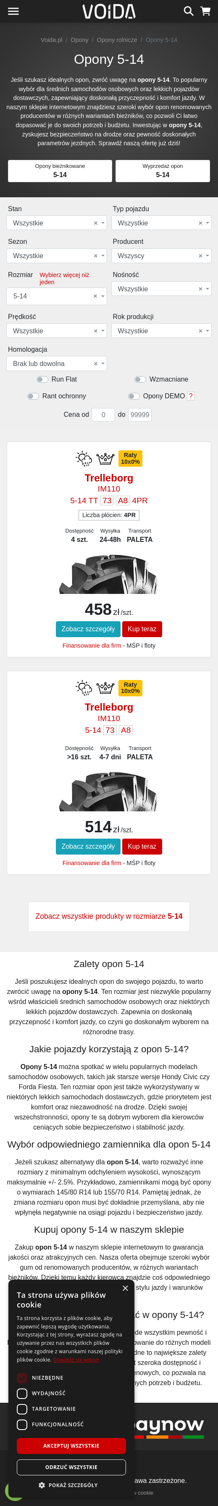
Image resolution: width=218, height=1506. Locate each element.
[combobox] (56, 222)
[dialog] (71, 1389)
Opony (79, 40)
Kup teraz (142, 629)
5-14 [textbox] (55, 296)
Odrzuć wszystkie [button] (71, 1467)
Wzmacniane (169, 379)
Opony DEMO (164, 396)
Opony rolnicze (117, 40)
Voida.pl (51, 40)
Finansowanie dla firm (92, 645)
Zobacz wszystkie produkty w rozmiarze (108, 916)
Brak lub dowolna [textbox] (55, 364)
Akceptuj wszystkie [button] (71, 1445)
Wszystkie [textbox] (55, 223)
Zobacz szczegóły (88, 629)
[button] (71, 1485)
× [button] (125, 1289)
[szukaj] (189, 10)
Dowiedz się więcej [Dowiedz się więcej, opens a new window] (76, 1359)
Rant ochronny (64, 396)
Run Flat (64, 379)
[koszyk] (206, 10)
